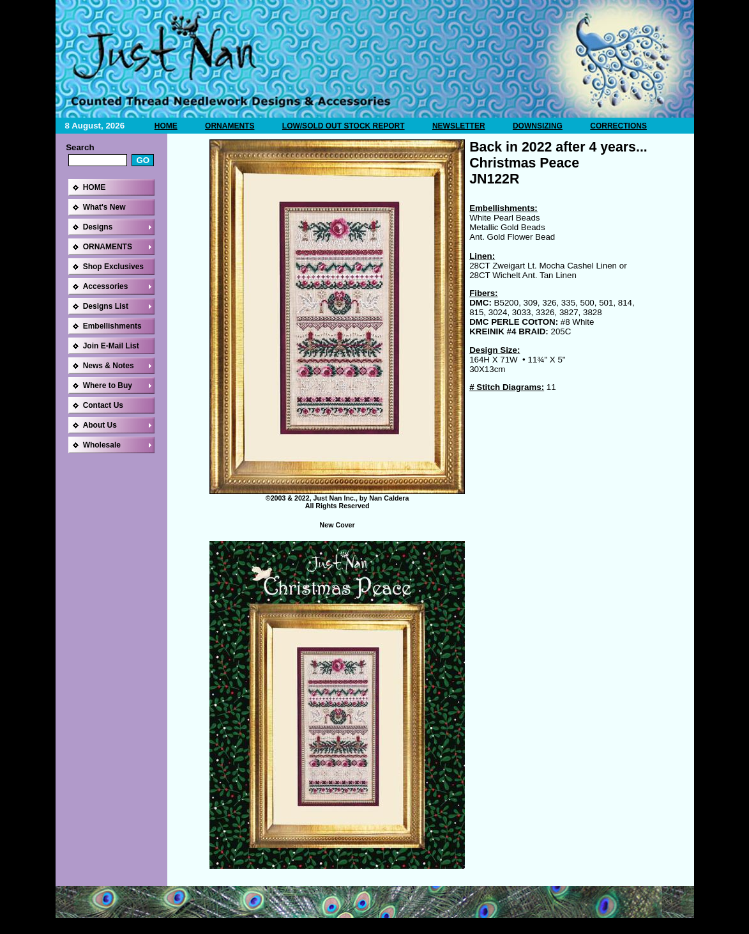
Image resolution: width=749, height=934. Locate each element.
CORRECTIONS (618, 125)
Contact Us (103, 405)
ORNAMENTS (229, 125)
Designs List (105, 306)
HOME (166, 125)
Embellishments (112, 326)
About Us (100, 425)
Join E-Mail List (111, 345)
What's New (104, 207)
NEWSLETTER (458, 125)
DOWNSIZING (538, 125)
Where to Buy (107, 385)
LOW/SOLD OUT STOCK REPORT (343, 125)
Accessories (105, 286)
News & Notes (108, 365)
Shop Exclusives (113, 266)
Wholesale (102, 444)
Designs (98, 226)
